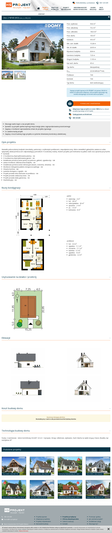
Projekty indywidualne (43, 521)
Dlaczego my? (93, 524)
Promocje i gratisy (95, 517)
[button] (4, 46)
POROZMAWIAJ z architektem (85, 3)
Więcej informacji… (24, 531)
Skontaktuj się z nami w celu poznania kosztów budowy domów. (56, 419)
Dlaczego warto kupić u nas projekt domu (20, 124)
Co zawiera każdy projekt (14, 131)
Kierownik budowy (42, 524)
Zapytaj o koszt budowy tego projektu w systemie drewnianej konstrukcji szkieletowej (35, 134)
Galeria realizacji (68, 521)
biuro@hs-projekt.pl (10, 519)
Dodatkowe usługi (95, 521)
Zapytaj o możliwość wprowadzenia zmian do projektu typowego (28, 129)
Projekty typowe (41, 517)
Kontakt (65, 524)
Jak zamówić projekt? (96, 519)
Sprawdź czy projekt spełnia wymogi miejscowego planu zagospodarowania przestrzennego (37, 126)
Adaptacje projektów (43, 519)
